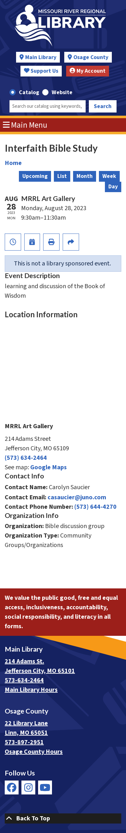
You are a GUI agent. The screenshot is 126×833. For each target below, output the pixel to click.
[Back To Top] (63, 818)
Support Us (41, 71)
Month (85, 176)
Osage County (90, 57)
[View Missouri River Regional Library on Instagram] (28, 787)
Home (13, 163)
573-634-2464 (24, 680)
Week (109, 176)
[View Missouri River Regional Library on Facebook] (12, 787)
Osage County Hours (34, 751)
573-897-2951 (24, 742)
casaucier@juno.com (77, 497)
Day (113, 187)
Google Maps (48, 467)
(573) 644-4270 (95, 506)
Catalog (29, 92)
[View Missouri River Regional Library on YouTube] (45, 787)
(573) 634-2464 (26, 457)
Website (62, 92)
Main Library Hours (31, 689)
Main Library (40, 57)
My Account (88, 71)
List (62, 176)
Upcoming (35, 176)
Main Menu (25, 125)
